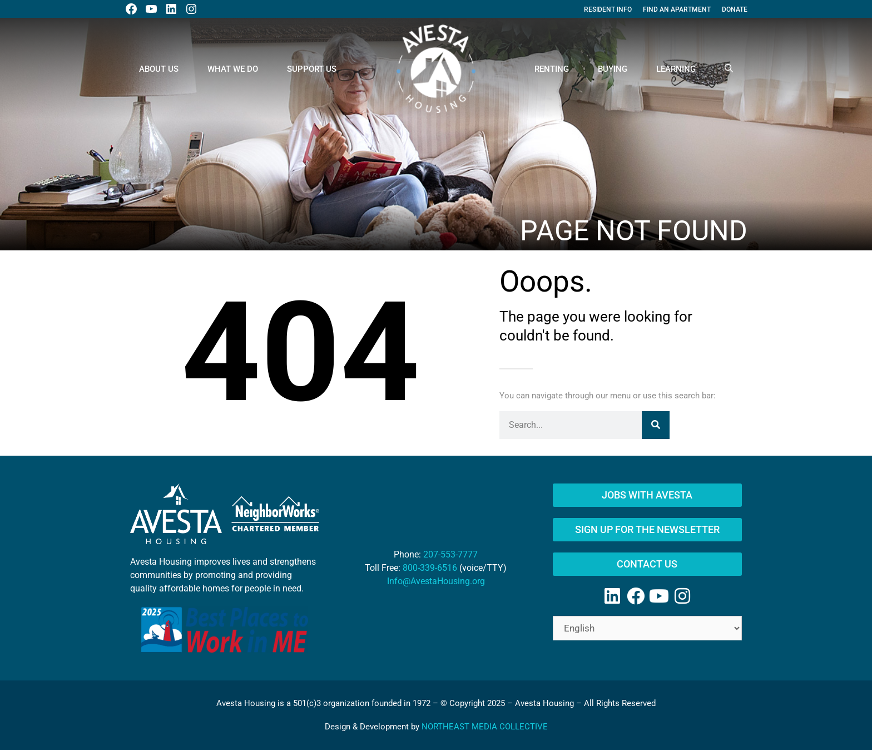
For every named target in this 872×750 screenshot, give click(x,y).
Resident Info (608, 9)
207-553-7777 (450, 554)
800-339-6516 (430, 567)
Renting (551, 69)
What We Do (232, 69)
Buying (612, 69)
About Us (159, 69)
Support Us (311, 69)
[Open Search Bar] (728, 69)
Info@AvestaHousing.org (436, 581)
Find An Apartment (677, 9)
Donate (734, 9)
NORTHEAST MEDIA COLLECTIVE (485, 727)
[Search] (656, 425)
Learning (676, 69)
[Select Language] (647, 628)
